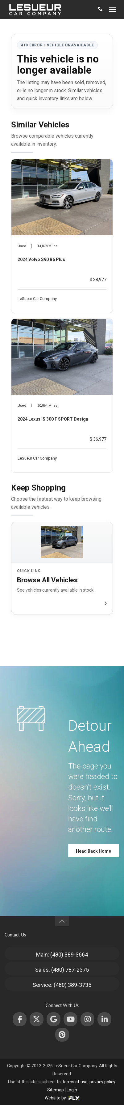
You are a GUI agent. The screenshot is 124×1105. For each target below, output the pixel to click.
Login (72, 1089)
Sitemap (55, 1089)
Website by (62, 1097)
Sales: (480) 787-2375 (62, 969)
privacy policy (102, 1081)
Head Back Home (93, 851)
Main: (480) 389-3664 (62, 954)
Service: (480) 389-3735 (62, 985)
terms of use (75, 1081)
